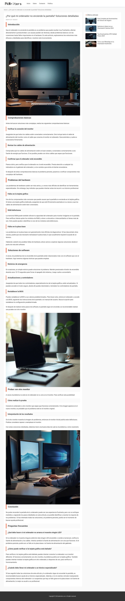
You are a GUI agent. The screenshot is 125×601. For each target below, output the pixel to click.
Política (50, 3)
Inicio (28, 3)
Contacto (42, 3)
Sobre (35, 3)
